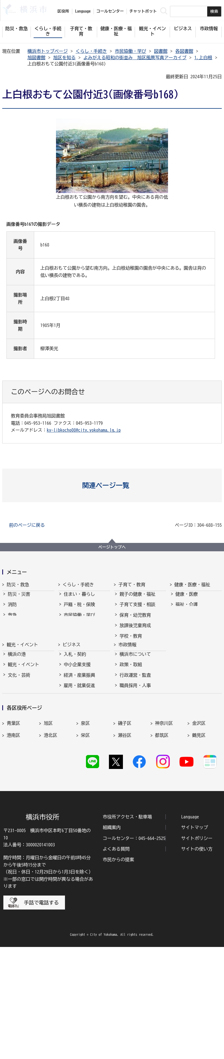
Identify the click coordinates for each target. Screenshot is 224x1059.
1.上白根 (203, 57)
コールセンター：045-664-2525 (134, 950)
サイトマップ (194, 939)
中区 (48, 842)
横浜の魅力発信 (23, 754)
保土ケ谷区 (129, 842)
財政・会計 (131, 754)
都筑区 (162, 830)
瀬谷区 (124, 830)
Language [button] (83, 11)
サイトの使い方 (197, 961)
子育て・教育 (131, 584)
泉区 (85, 818)
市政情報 (127, 698)
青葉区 (13, 818)
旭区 (48, 818)
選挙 (124, 775)
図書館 (160, 51)
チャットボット (143, 11)
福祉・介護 (187, 609)
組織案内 (112, 939)
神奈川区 (164, 818)
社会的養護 (131, 672)
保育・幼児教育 (135, 620)
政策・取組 (131, 723)
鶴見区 (199, 830)
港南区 (13, 830)
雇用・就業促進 (79, 744)
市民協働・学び (130, 51)
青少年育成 (131, 651)
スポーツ (17, 744)
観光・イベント (22, 698)
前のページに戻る (27, 525)
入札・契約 (75, 713)
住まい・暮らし (79, 599)
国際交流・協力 (79, 765)
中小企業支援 (77, 723)
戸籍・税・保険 (79, 609)
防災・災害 (19, 599)
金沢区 (199, 818)
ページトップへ (112, 547)
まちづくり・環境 (82, 630)
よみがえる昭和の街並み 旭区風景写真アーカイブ (134, 57)
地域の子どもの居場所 (142, 661)
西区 (85, 842)
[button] (112, 485)
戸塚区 (13, 842)
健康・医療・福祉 (192, 584)
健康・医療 (187, 599)
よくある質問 (116, 961)
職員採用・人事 (135, 744)
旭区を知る (64, 57)
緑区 (159, 842)
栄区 (85, 830)
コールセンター (110, 11)
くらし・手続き (91, 51)
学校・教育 (131, 641)
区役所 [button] (63, 11)
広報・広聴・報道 (137, 765)
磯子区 (124, 818)
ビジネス (72, 698)
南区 (196, 842)
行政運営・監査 (135, 734)
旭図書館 (36, 57)
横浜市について (135, 713)
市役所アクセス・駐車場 (127, 928)
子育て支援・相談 (137, 609)
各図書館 (184, 51)
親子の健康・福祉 (137, 599)
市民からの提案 (118, 971)
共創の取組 (75, 754)
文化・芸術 (19, 734)
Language (190, 928)
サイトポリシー (197, 950)
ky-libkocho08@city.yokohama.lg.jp (84, 430)
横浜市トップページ (47, 51)
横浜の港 (17, 713)
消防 (12, 609)
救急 (12, 620)
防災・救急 (18, 584)
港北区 (50, 830)
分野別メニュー (79, 775)
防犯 (12, 630)
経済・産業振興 (79, 734)
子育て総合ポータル (140, 682)
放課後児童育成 (135, 630)
